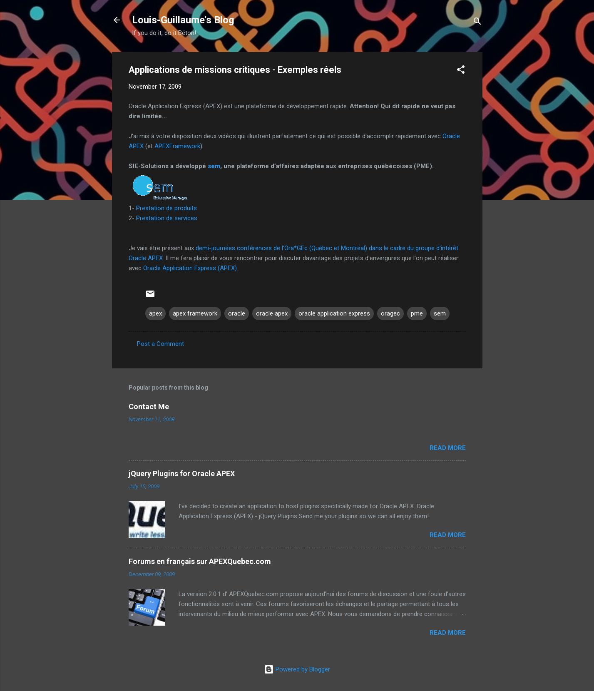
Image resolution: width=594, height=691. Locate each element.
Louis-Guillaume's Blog (183, 20)
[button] (461, 71)
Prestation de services (166, 218)
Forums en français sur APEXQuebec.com (200, 561)
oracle (236, 313)
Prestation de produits (166, 208)
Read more (448, 448)
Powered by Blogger (297, 669)
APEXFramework (177, 146)
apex (155, 313)
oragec (390, 313)
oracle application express (334, 313)
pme (417, 313)
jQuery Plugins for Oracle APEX (182, 473)
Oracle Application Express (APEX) (190, 268)
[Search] (477, 22)
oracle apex (272, 313)
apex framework (195, 313)
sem (214, 166)
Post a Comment (160, 344)
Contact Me (149, 406)
